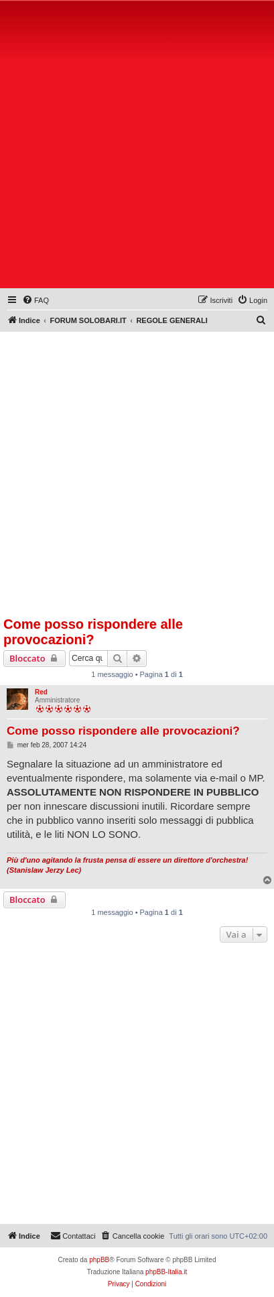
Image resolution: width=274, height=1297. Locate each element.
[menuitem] (35, 300)
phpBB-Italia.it (166, 1272)
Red (41, 692)
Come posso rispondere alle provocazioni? (93, 632)
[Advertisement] (137, 147)
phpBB (99, 1259)
